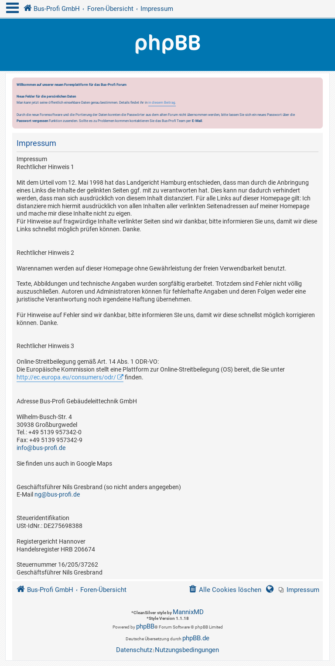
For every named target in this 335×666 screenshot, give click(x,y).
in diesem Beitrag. (162, 102)
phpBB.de (195, 638)
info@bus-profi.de (41, 447)
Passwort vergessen (32, 120)
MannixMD (188, 612)
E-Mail (197, 120)
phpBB (145, 626)
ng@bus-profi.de (57, 494)
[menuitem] (299, 589)
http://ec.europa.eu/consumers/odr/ (66, 377)
